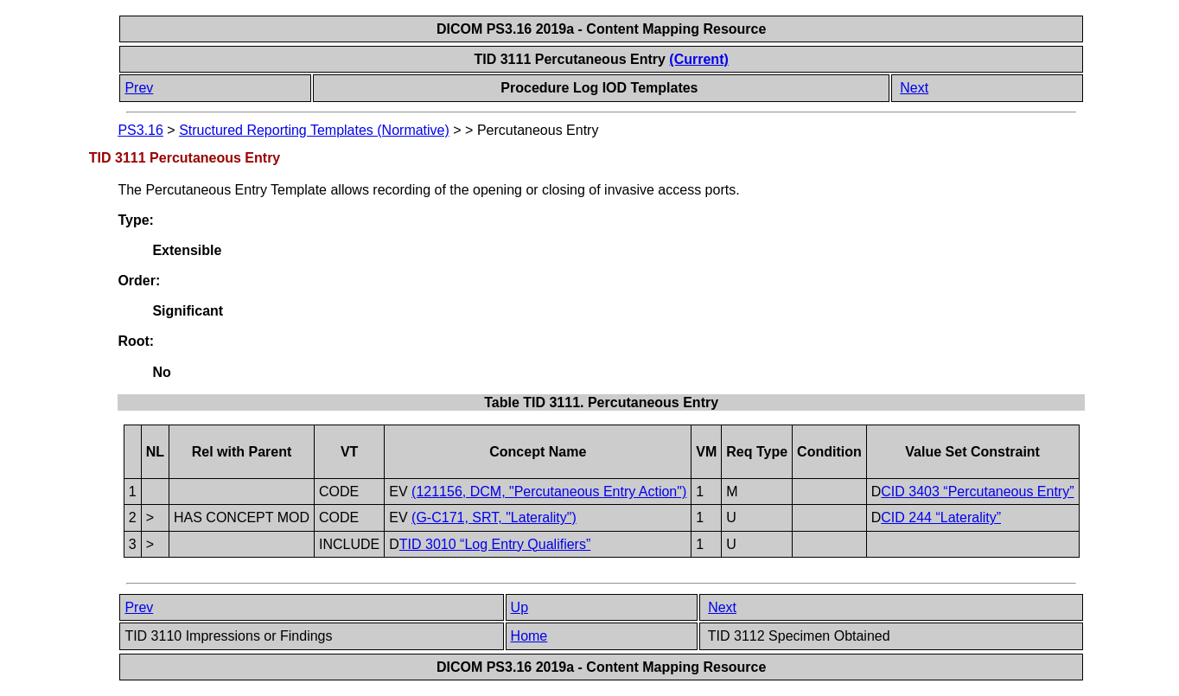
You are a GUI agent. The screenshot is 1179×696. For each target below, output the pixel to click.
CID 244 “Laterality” (941, 517)
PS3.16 (140, 130)
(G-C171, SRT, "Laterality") (494, 517)
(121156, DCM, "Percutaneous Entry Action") (548, 491)
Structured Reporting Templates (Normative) (314, 130)
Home (529, 636)
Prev (138, 87)
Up (519, 607)
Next (914, 87)
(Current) (698, 59)
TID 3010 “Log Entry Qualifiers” (494, 544)
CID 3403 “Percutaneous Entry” (977, 491)
